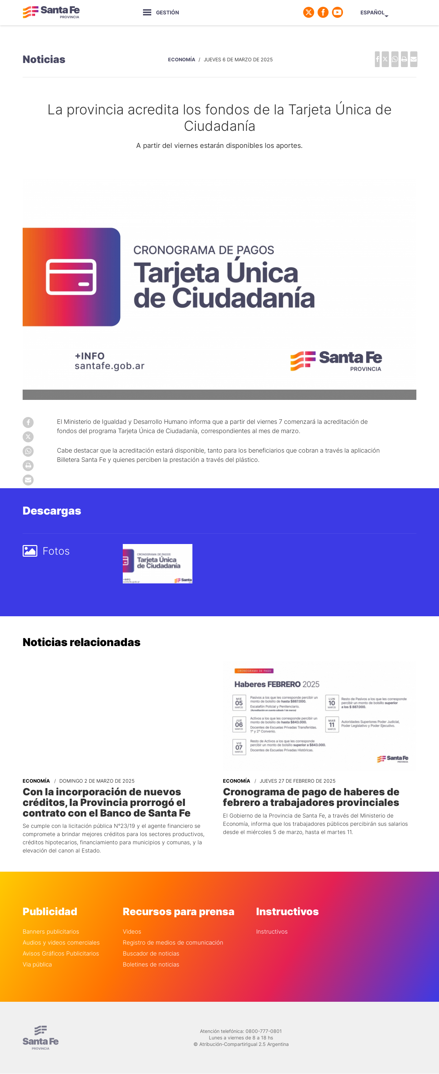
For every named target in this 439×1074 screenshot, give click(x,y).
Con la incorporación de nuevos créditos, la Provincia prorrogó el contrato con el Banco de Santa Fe (118, 795)
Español (396, 12)
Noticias (44, 57)
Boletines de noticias (151, 955)
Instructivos (272, 922)
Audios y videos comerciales (61, 933)
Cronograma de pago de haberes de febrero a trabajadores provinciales (314, 790)
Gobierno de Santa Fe (53, 12)
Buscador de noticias (151, 944)
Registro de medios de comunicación (173, 933)
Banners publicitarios (51, 922)
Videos (132, 922)
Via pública (37, 955)
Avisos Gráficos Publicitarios (61, 944)
